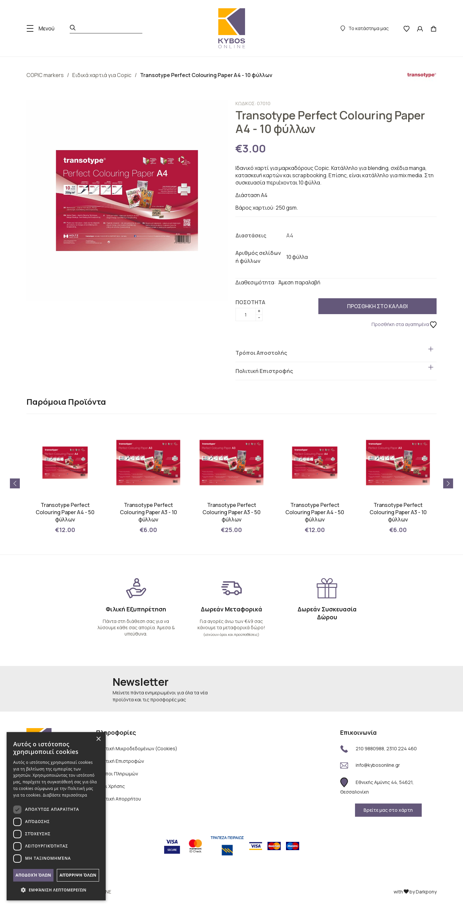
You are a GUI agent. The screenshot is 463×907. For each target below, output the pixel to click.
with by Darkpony (415, 891)
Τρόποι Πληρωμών (117, 773)
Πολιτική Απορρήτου (118, 799)
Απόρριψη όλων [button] (77, 875)
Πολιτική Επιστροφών (120, 761)
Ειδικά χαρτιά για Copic (101, 75)
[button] (448, 483)
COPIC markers (45, 75)
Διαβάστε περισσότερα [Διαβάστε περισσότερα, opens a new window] (65, 795)
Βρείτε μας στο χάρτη (388, 810)
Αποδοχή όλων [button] (33, 875)
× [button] (98, 739)
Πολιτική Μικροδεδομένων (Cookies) (136, 748)
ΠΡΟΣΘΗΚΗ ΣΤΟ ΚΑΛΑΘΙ (355, 306)
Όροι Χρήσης (110, 786)
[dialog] (56, 816)
